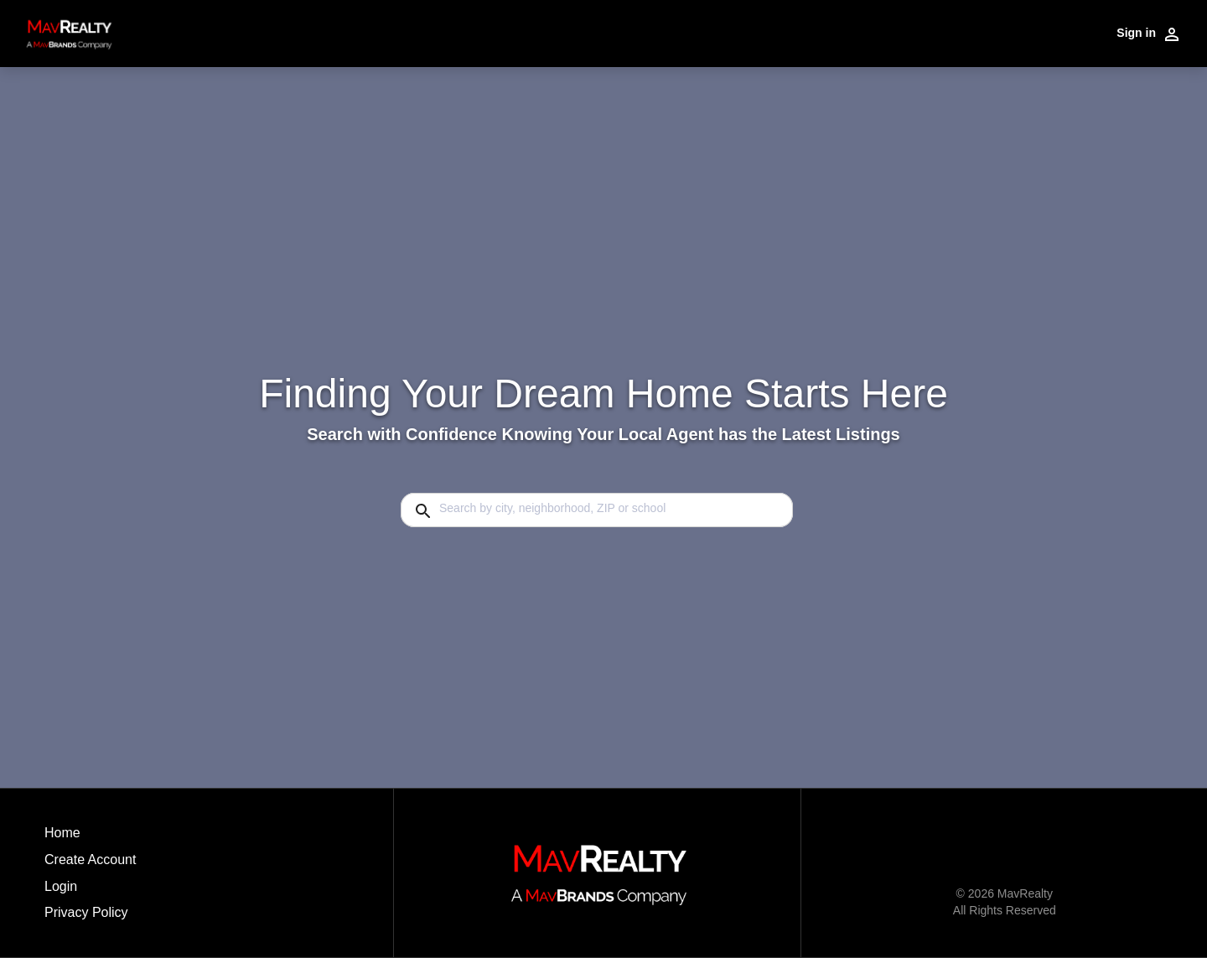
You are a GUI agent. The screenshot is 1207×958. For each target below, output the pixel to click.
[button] (90, 891)
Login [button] (60, 886)
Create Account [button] (90, 859)
